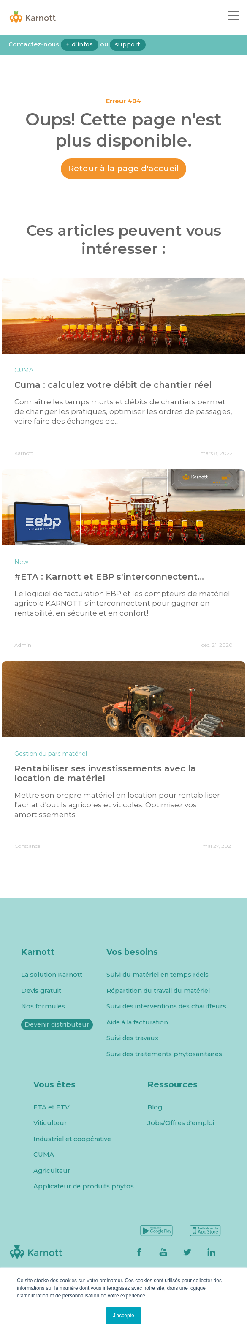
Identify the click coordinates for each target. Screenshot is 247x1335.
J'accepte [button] (123, 1316)
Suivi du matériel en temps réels (157, 974)
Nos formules (43, 1006)
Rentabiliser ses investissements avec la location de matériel (105, 773)
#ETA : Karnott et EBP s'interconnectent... (109, 577)
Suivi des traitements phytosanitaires (164, 1054)
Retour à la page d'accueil (123, 168)
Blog (154, 1107)
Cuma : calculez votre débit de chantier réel (113, 385)
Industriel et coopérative (72, 1139)
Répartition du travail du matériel (158, 990)
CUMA (43, 1154)
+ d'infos (79, 44)
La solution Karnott (51, 974)
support (128, 44)
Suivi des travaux (132, 1038)
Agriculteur (52, 1170)
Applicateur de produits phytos (83, 1186)
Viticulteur (50, 1123)
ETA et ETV (51, 1107)
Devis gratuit (41, 990)
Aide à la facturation (137, 1022)
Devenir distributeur (57, 1024)
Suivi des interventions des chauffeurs (166, 1006)
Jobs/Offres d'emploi (180, 1123)
